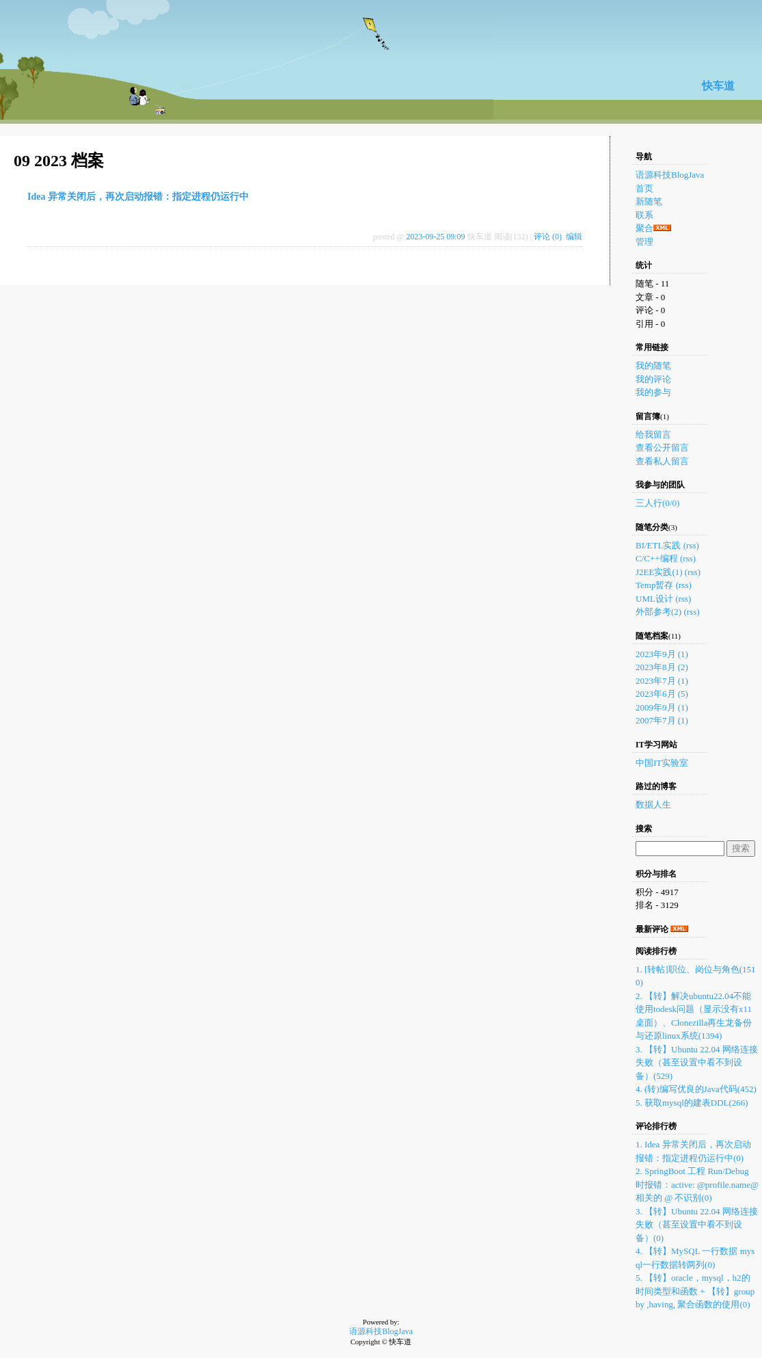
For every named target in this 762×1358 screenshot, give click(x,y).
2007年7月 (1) (662, 720)
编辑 (574, 236)
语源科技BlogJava (670, 175)
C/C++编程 (657, 558)
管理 (644, 242)
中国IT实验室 (662, 763)
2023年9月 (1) (662, 654)
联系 (644, 215)
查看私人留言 (662, 461)
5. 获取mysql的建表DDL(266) (692, 1102)
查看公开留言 (662, 447)
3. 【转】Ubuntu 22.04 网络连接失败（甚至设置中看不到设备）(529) (697, 1062)
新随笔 (649, 201)
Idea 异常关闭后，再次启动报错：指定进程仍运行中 (138, 196)
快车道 (718, 86)
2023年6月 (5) (662, 694)
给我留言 (653, 434)
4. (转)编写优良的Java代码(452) (696, 1089)
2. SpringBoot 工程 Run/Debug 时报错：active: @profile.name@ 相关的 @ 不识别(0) (697, 1184)
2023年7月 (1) (662, 681)
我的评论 (653, 379)
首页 (644, 188)
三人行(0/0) (657, 503)
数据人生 (653, 804)
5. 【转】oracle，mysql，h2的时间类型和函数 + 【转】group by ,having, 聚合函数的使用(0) (695, 1291)
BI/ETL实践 (658, 545)
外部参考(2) (658, 612)
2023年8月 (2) (662, 667)
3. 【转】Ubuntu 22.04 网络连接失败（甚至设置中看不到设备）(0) (697, 1224)
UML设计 (654, 599)
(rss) (691, 545)
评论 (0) (548, 236)
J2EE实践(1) (659, 572)
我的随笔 (653, 365)
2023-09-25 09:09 (435, 236)
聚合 (644, 228)
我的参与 (653, 392)
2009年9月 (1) (662, 707)
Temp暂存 (654, 585)
